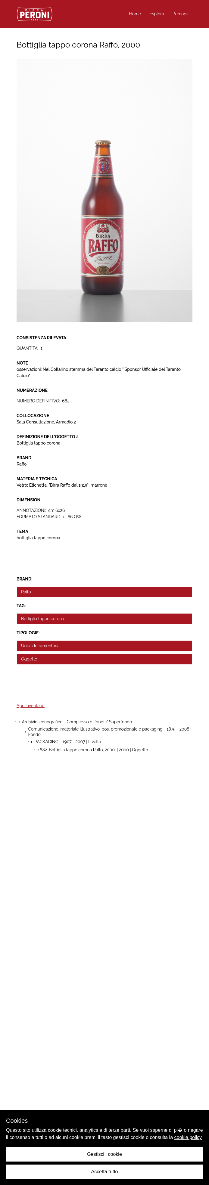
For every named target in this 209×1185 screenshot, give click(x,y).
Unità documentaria (40, 645)
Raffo (26, 591)
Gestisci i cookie (104, 1154)
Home (135, 13)
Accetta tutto (104, 1171)
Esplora (156, 13)
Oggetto (29, 659)
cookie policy (188, 1137)
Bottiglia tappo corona (42, 618)
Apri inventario (31, 705)
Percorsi (180, 13)
